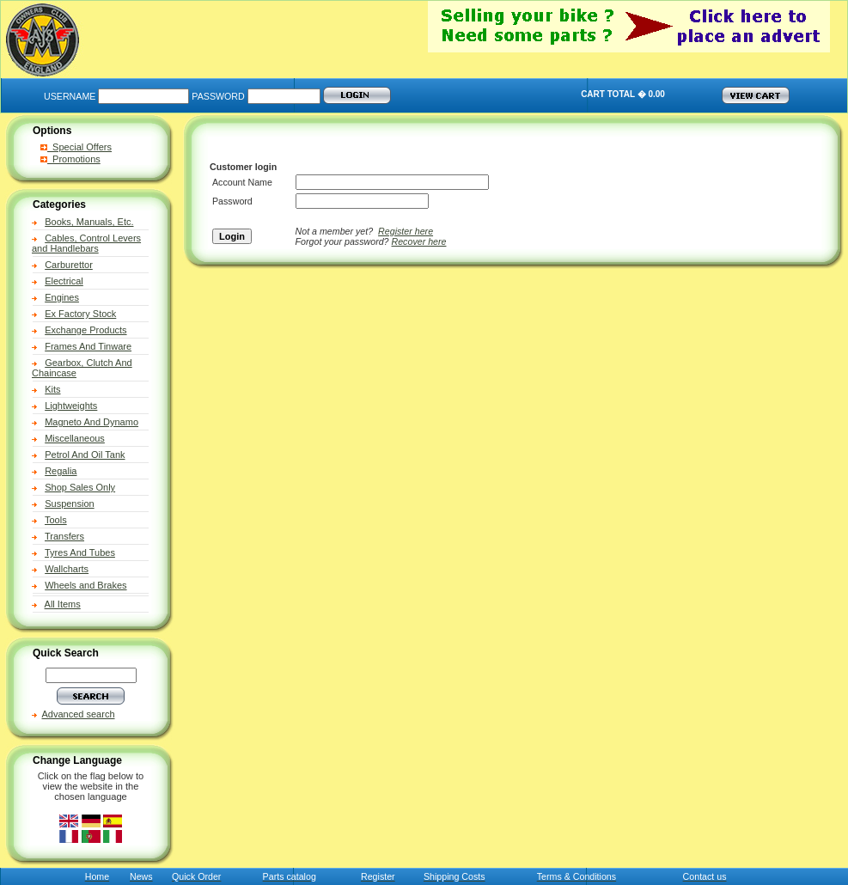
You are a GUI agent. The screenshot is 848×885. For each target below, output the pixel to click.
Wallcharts (66, 569)
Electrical (64, 281)
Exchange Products (85, 330)
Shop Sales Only (80, 487)
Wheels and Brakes (85, 585)
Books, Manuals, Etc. (89, 222)
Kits (52, 389)
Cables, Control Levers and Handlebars (86, 243)
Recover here (419, 241)
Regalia (60, 471)
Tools (56, 520)
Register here (405, 231)
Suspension (70, 503)
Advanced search (78, 714)
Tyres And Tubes (80, 552)
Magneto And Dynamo (91, 422)
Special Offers (76, 147)
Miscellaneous (75, 438)
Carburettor (69, 264)
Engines (62, 297)
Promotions (70, 159)
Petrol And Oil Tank (85, 454)
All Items (63, 604)
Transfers (64, 536)
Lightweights (71, 405)
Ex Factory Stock (80, 313)
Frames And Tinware (88, 346)
